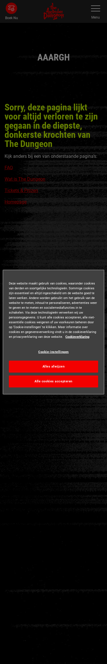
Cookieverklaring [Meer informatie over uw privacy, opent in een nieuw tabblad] (77, 337)
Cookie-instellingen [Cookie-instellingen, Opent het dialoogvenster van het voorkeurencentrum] (53, 352)
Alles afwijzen (54, 366)
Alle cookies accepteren (53, 381)
